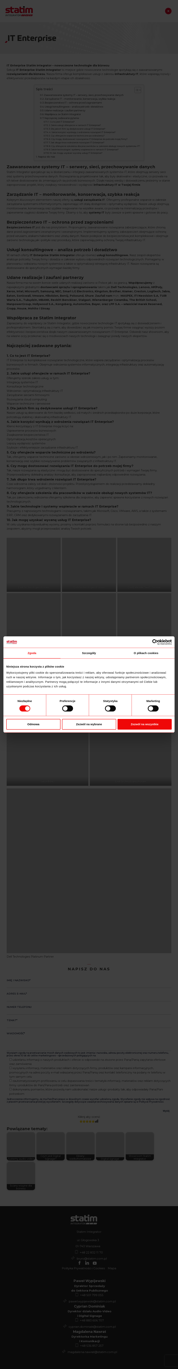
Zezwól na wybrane (89, 724)
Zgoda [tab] (32, 653)
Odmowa (33, 724)
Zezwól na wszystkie (145, 724)
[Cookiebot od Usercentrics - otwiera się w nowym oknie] (155, 642)
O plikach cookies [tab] (146, 653)
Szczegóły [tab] (89, 653)
